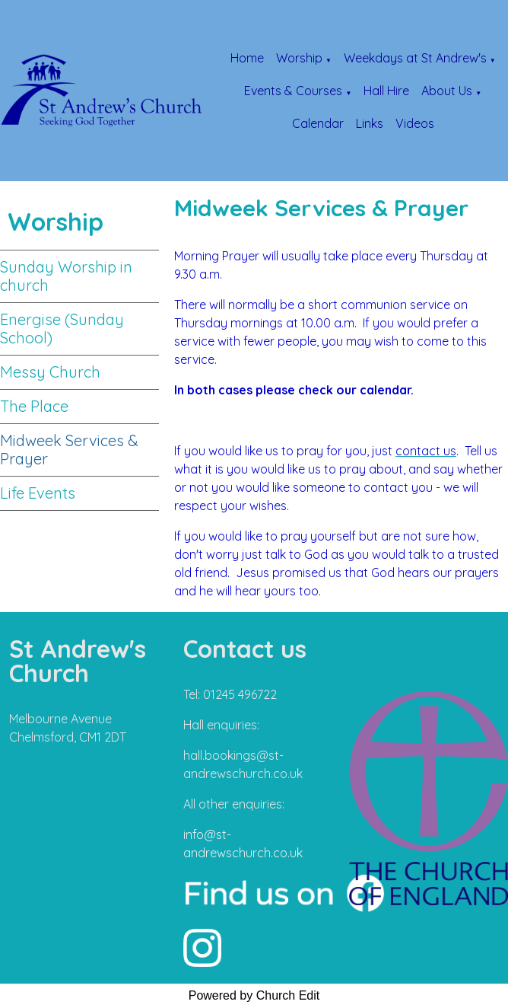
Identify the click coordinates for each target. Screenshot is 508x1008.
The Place (34, 406)
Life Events (37, 492)
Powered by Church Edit (254, 995)
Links (369, 123)
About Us (446, 90)
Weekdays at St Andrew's (415, 57)
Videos (414, 123)
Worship (299, 57)
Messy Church (50, 371)
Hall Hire (386, 90)
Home (247, 57)
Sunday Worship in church (66, 276)
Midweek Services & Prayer (69, 449)
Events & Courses (293, 90)
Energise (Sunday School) (62, 328)
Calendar (318, 123)
